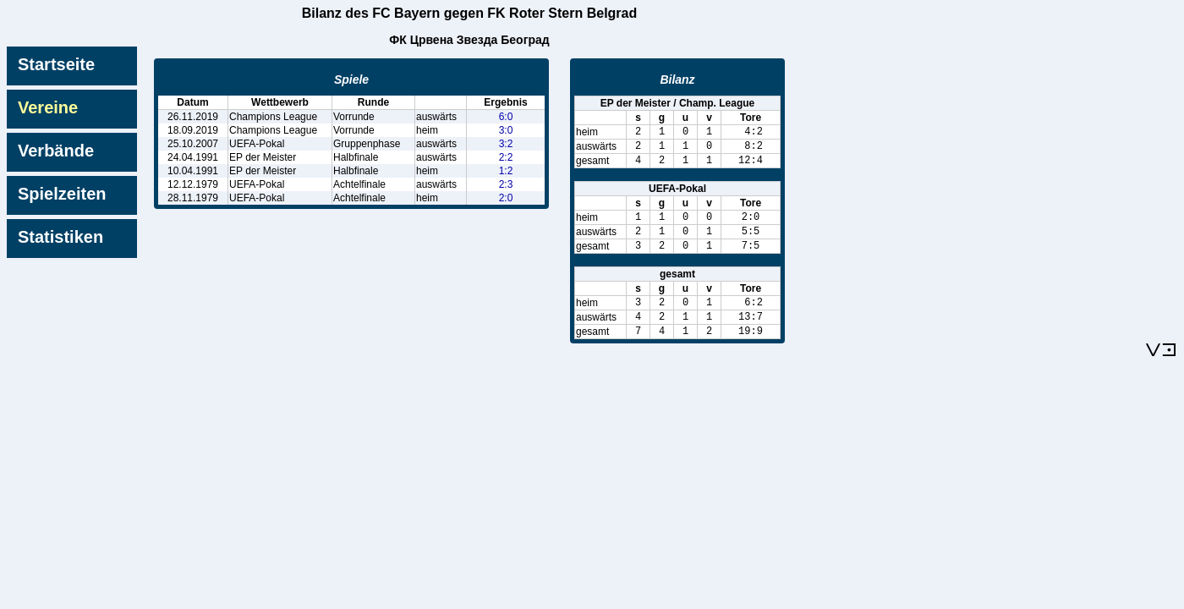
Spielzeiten (62, 193)
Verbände (56, 150)
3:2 (506, 144)
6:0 (506, 117)
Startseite (56, 64)
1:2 (506, 171)
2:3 (506, 184)
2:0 (506, 198)
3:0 (506, 130)
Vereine (48, 107)
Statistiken (60, 237)
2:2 (506, 157)
